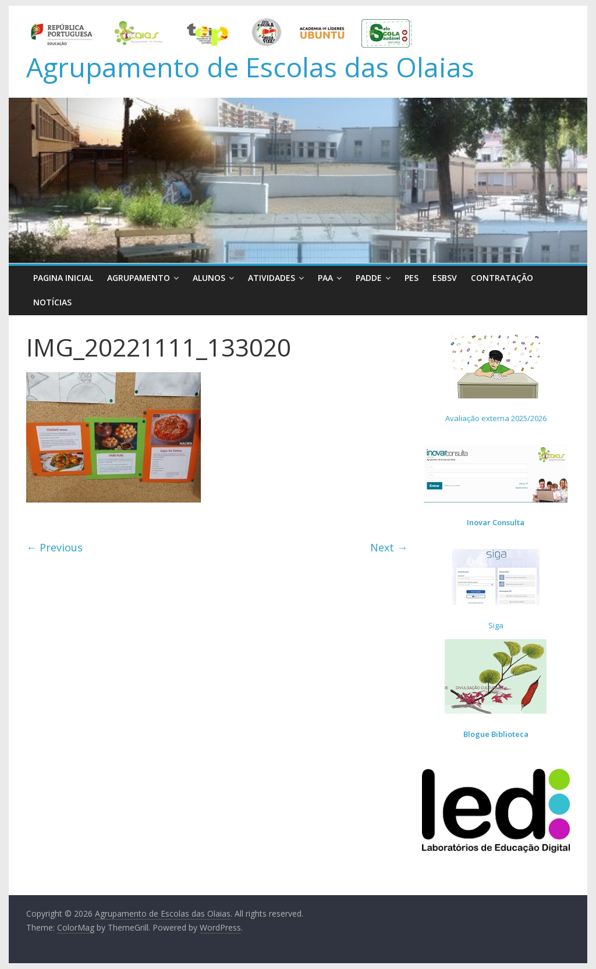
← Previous (54, 547)
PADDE (369, 277)
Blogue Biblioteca (495, 734)
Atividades (271, 277)
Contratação (502, 277)
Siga (495, 625)
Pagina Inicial (63, 277)
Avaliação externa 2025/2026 (496, 418)
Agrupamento (138, 277)
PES (411, 277)
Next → (388, 547)
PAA (325, 277)
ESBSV (444, 277)
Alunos (209, 277)
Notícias (52, 302)
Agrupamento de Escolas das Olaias (250, 67)
